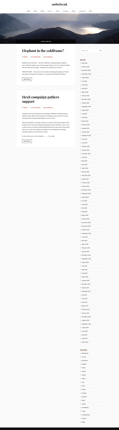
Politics (42, 11)
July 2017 (84, 295)
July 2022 (84, 157)
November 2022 (86, 153)
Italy (83, 382)
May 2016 (84, 335)
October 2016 (85, 320)
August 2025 (85, 77)
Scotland (84, 396)
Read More (27, 79)
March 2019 (85, 244)
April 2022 (84, 164)
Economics (66, 11)
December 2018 (86, 255)
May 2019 (84, 240)
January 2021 (85, 186)
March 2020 (85, 215)
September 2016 (86, 324)
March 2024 (85, 121)
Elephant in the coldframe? (43, 50)
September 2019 (86, 233)
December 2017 (86, 284)
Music (90, 11)
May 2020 (84, 208)
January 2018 (85, 280)
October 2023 (85, 132)
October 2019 (85, 229)
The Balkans (85, 407)
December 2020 (86, 190)
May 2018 (84, 269)
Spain (83, 400)
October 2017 (85, 287)
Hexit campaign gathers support (40, 99)
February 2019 (86, 248)
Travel (49, 11)
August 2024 (85, 110)
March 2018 (85, 277)
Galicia (84, 371)
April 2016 (84, 338)
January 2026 (85, 66)
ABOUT (35, 11)
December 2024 (86, 99)
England (84, 364)
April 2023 (84, 142)
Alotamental (82, 11)
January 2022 (85, 171)
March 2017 (85, 306)
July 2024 (84, 113)
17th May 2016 (36, 57)
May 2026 (84, 63)
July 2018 (84, 266)
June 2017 (85, 298)
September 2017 (86, 291)
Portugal (84, 393)
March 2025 (85, 92)
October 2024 (85, 103)
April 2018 (84, 273)
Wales (83, 422)
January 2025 (85, 95)
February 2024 (86, 124)
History (74, 11)
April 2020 (84, 211)
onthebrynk (59, 4)
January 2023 (85, 150)
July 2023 (84, 139)
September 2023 (86, 135)
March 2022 (85, 168)
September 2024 (86, 106)
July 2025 (84, 81)
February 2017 (86, 309)
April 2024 (84, 117)
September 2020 (86, 193)
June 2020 (85, 204)
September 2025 (86, 74)
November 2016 (86, 316)
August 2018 (85, 262)
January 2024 (85, 128)
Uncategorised (86, 414)
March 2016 (85, 342)
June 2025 (85, 85)
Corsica (84, 357)
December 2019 (86, 222)
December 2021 (86, 175)
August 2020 (85, 197)
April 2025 (84, 88)
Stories (57, 11)
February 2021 (86, 182)
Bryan (25, 57)
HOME (28, 11)
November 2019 (86, 226)
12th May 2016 (36, 107)
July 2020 (84, 200)
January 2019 (85, 251)
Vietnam (84, 418)
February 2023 (86, 146)
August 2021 (85, 179)
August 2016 (85, 327)
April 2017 (84, 302)
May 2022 (84, 161)
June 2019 (85, 237)
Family (83, 367)
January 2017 (85, 313)
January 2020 (85, 219)
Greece (84, 375)
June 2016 (85, 331)
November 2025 (86, 70)
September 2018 (86, 258)
